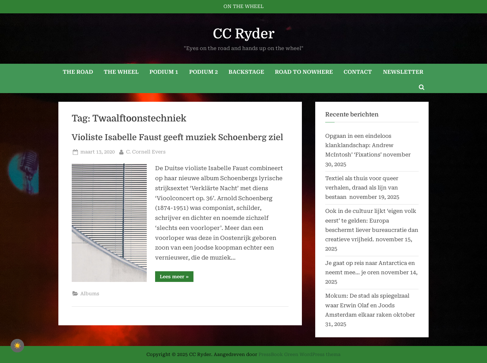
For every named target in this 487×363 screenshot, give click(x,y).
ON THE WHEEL (243, 6)
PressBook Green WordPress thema (300, 354)
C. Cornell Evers (145, 151)
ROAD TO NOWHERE (304, 72)
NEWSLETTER (403, 72)
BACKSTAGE (246, 72)
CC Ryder (244, 34)
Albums (89, 294)
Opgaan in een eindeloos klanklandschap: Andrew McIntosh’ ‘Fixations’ (359, 145)
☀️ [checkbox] (17, 345)
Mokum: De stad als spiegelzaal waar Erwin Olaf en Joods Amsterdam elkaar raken (367, 305)
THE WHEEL (121, 72)
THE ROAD (78, 72)
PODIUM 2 (203, 72)
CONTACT (358, 72)
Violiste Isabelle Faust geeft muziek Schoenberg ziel (177, 137)
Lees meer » (176, 278)
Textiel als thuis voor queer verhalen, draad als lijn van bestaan (361, 188)
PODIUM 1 (163, 72)
